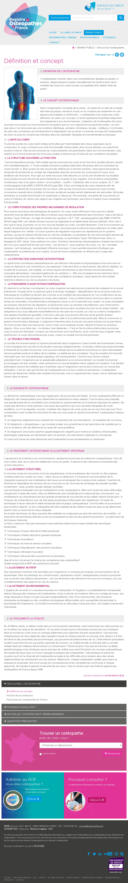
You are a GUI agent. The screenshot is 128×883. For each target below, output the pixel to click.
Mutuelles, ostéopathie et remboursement (34, 714)
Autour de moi (48, 753)
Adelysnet (23, 829)
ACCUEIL (7, 877)
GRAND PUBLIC (94, 32)
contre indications (14, 465)
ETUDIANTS (109, 37)
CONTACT (54, 42)
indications (94, 461)
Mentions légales (22, 877)
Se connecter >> (105, 9)
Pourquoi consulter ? (20, 707)
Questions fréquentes (20, 721)
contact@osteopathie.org (91, 826)
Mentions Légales (38, 829)
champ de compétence (47, 560)
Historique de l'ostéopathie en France (26, 699)
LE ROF (53, 32)
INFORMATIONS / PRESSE (62, 37)
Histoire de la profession (19, 695)
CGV (50, 829)
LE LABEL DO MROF (71, 32)
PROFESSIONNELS (90, 37)
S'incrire (33, 798)
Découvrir (97, 799)
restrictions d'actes (47, 563)
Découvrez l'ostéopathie (110, 47)
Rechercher (112, 753)
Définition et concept (19, 691)
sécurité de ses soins (54, 666)
